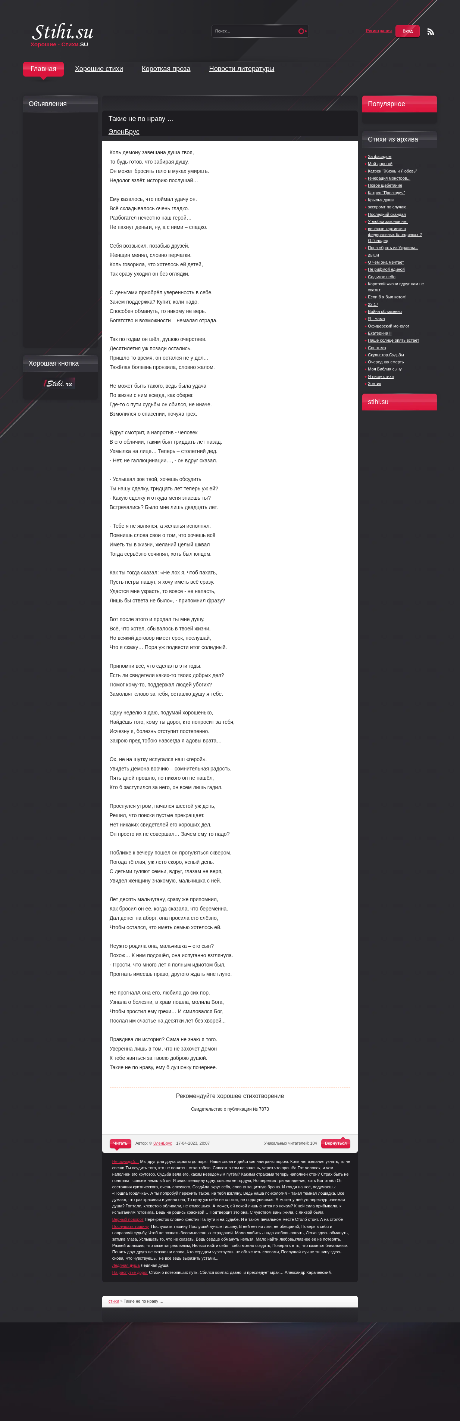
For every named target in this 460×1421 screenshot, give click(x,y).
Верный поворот (128, 1219)
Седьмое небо (381, 276)
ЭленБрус (124, 132)
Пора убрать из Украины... (393, 247)
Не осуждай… (125, 1161)
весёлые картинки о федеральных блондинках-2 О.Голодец (395, 234)
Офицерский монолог (388, 326)
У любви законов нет (388, 221)
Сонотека (377, 347)
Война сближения (385, 311)
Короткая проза (166, 68)
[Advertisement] (58, 230)
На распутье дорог (130, 1272)
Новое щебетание (385, 185)
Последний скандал (387, 214)
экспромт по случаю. (387, 207)
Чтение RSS (431, 31)
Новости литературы (242, 68)
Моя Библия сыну (385, 369)
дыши (373, 255)
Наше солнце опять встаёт (393, 340)
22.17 (373, 304)
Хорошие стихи (99, 68)
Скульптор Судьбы (386, 355)
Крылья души (381, 200)
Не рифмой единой (386, 269)
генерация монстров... (389, 178)
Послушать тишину (130, 1226)
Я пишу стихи (381, 376)
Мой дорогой (380, 163)
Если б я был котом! (387, 297)
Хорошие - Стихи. (59, 44)
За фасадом (379, 156)
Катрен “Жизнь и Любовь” (392, 171)
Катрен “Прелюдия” (386, 192)
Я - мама (376, 318)
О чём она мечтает (386, 262)
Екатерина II (379, 333)
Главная (43, 68)
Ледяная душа (126, 1265)
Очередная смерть (386, 362)
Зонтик (374, 383)
